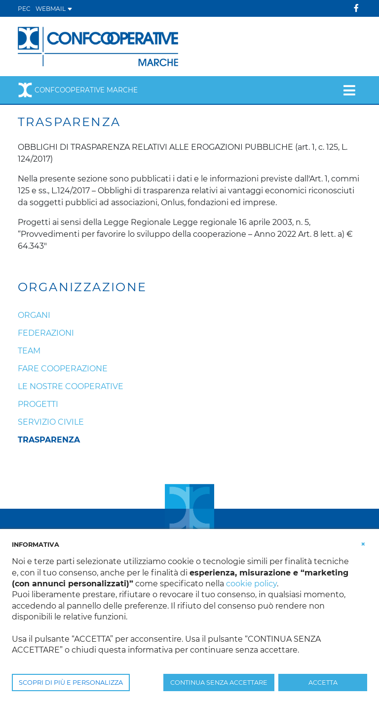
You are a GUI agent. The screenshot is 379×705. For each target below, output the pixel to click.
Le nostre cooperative (70, 386)
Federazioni (46, 333)
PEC (24, 8)
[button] (363, 544)
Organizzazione (82, 287)
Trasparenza (49, 439)
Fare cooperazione (63, 368)
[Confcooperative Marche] (98, 45)
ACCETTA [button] (323, 682)
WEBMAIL (54, 8)
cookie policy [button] (251, 583)
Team (29, 350)
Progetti (38, 404)
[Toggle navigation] (349, 90)
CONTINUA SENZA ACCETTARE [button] (218, 682)
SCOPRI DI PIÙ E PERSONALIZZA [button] (71, 682)
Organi (34, 315)
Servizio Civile (51, 422)
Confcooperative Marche (78, 90)
